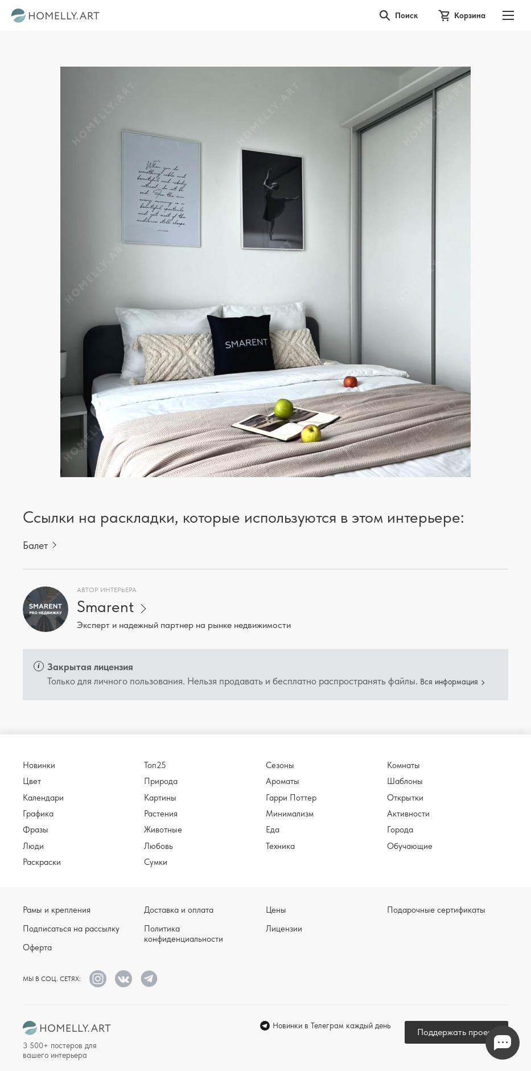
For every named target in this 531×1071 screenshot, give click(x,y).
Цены (276, 910)
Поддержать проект (456, 1032)
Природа (161, 781)
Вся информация (449, 681)
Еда (272, 829)
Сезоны (280, 765)
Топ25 (155, 765)
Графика (38, 814)
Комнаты (403, 765)
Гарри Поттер (291, 798)
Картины (160, 798)
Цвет (32, 781)
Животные (163, 829)
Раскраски (42, 862)
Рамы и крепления (56, 910)
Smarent (105, 606)
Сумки (155, 862)
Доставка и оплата (178, 910)
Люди (33, 846)
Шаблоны (405, 781)
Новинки (39, 765)
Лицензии (284, 929)
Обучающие (410, 846)
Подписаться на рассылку (71, 929)
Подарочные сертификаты (436, 910)
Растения (161, 814)
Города (400, 829)
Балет (35, 545)
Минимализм (290, 814)
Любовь (158, 846)
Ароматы (282, 781)
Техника (280, 846)
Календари (43, 798)
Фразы (35, 829)
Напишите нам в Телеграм (502, 1043)
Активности (408, 814)
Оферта (37, 947)
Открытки (405, 798)
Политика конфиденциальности (183, 934)
